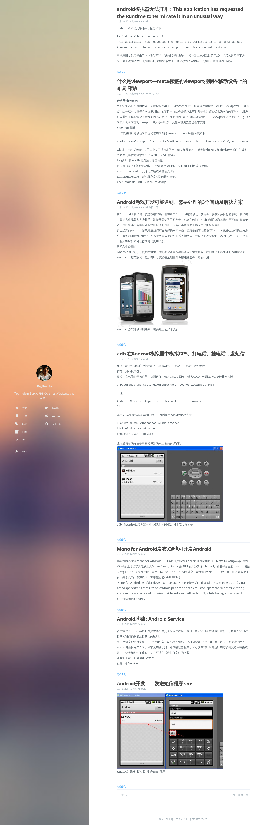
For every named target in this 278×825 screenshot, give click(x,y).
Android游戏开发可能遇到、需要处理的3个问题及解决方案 (180, 202)
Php (151, 93)
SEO (156, 93)
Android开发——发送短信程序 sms (155, 683)
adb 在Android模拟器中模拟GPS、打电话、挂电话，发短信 (180, 353)
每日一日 (153, 207)
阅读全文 (121, 71)
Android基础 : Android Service (150, 618)
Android (143, 21)
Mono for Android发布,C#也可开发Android (164, 548)
